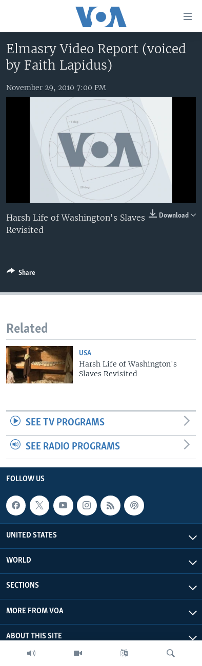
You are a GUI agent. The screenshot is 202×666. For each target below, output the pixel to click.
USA (85, 353)
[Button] (21, 274)
